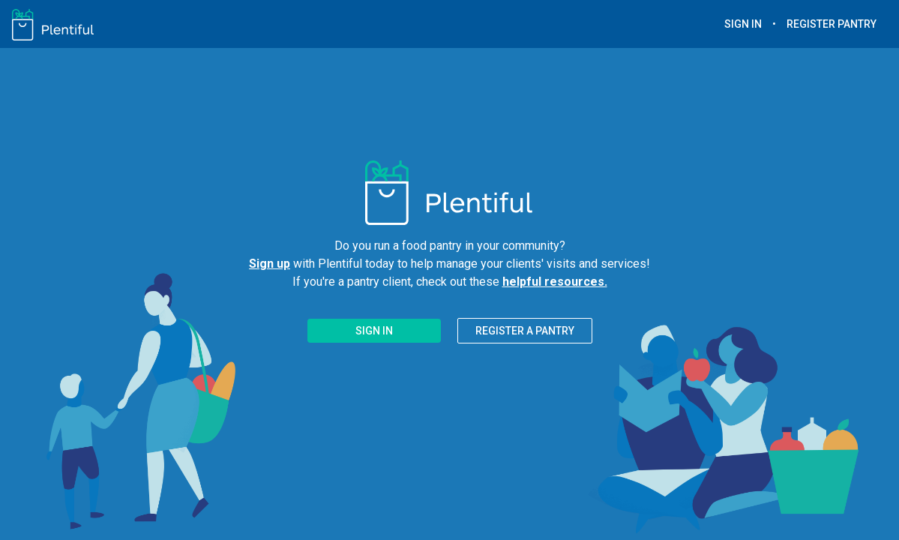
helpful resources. (554, 281)
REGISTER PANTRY (832, 24)
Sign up (269, 263)
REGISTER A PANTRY (524, 331)
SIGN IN (743, 24)
